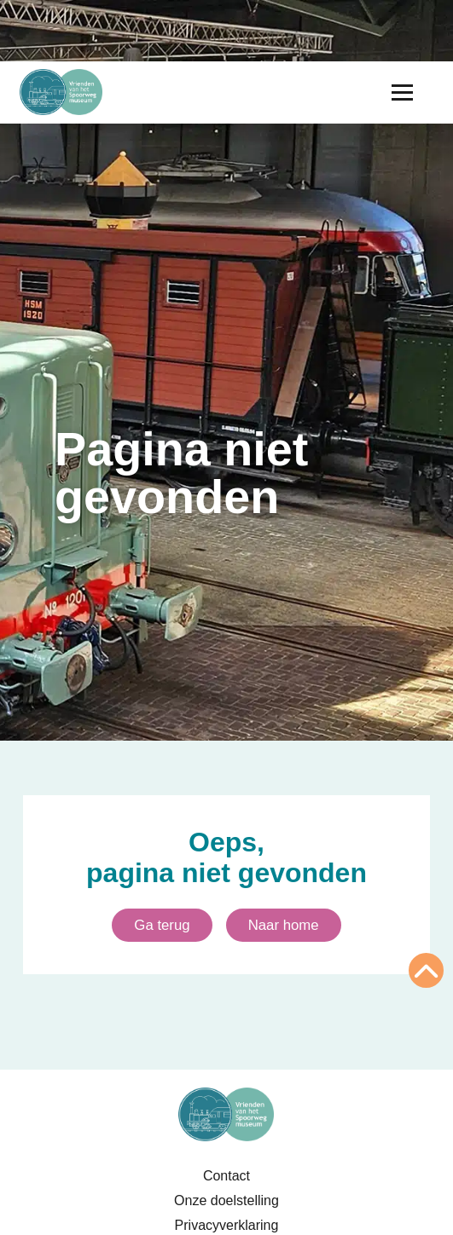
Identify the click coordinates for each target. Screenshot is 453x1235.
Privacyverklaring (227, 1225)
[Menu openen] (402, 92)
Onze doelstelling (226, 1200)
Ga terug (161, 925)
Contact (226, 1176)
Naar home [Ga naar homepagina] (283, 925)
